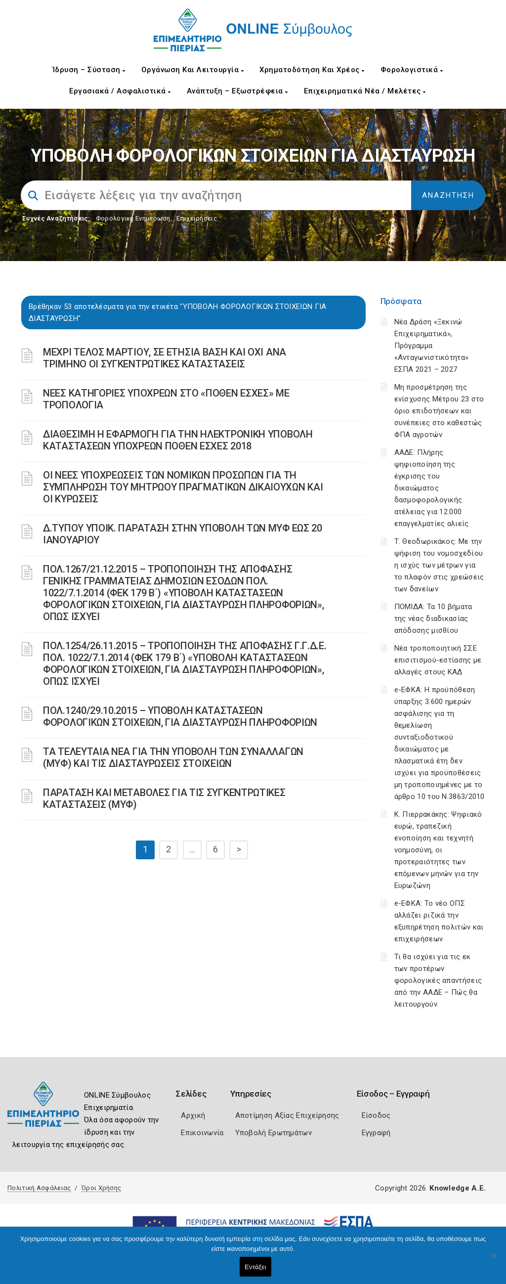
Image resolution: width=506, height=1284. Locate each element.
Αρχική (193, 1115)
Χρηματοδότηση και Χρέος (312, 69)
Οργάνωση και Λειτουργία (192, 69)
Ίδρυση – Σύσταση (89, 69)
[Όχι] (494, 1260)
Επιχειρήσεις (196, 218)
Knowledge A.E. (457, 1188)
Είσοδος (376, 1115)
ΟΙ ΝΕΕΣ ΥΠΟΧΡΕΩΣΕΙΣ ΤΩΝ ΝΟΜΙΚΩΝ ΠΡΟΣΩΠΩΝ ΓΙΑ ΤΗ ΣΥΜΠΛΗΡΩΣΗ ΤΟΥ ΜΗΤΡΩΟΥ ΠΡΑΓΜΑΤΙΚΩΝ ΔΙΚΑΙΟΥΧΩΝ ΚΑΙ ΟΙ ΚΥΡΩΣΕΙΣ (183, 487)
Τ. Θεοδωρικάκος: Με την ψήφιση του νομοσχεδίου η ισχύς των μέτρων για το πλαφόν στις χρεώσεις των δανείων (439, 565)
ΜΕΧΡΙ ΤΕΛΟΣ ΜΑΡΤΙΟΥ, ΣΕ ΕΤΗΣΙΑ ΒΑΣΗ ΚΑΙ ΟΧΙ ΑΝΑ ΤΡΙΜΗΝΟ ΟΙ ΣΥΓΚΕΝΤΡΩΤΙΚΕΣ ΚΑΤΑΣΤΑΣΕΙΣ (164, 358)
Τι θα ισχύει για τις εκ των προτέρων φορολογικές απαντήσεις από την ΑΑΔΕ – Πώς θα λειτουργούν (438, 980)
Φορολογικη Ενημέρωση (133, 218)
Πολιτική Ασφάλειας (39, 1188)
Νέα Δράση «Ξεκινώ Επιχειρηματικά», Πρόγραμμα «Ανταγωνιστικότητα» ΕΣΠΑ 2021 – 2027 (431, 345)
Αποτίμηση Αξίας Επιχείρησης (287, 1115)
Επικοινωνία (202, 1132)
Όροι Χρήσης (101, 1188)
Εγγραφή (376, 1132)
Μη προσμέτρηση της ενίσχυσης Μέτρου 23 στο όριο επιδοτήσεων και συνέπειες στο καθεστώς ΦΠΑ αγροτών (439, 411)
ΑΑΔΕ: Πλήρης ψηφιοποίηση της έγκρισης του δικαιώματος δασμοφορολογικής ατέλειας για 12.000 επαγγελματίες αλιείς (431, 488)
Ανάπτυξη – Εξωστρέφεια (237, 91)
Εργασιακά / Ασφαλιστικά (120, 91)
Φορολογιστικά (411, 69)
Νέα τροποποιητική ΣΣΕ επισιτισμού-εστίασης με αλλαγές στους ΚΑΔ (438, 660)
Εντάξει (255, 1267)
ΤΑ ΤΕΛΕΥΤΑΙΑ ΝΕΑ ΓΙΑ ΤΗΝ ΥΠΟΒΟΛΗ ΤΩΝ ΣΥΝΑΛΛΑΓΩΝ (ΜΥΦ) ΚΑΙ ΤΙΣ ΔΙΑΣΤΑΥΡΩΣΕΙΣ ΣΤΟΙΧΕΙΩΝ (173, 757)
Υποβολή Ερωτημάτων (273, 1132)
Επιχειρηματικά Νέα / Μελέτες (365, 91)
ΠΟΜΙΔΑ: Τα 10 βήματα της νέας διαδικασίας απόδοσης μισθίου (433, 618)
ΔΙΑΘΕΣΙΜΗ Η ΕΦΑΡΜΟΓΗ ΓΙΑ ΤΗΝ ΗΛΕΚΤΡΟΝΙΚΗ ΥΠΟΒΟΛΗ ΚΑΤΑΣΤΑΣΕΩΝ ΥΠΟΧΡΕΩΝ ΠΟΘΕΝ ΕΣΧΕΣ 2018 (178, 440)
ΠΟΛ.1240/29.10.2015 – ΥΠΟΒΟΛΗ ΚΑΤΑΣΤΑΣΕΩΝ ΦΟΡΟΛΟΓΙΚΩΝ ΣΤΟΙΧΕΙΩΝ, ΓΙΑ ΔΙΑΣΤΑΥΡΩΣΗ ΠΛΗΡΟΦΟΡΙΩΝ (180, 716)
